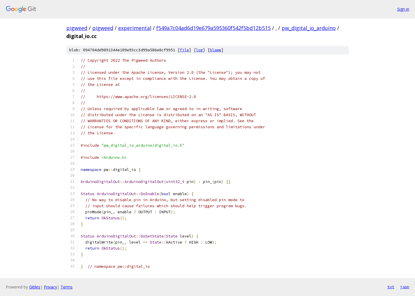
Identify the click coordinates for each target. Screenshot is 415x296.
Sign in (403, 9)
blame (215, 50)
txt (390, 286)
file (184, 50)
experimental (134, 27)
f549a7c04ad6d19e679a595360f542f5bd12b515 (213, 27)
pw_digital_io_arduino (309, 27)
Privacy (50, 287)
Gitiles (34, 287)
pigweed (76, 27)
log (199, 50)
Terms (67, 287)
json (404, 286)
